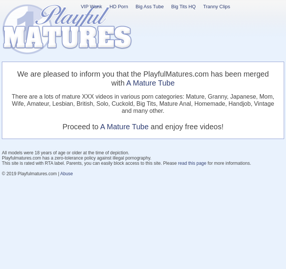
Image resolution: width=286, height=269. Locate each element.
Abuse (66, 173)
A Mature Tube (150, 83)
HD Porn (118, 6)
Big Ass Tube (150, 6)
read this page (192, 163)
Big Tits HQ (183, 6)
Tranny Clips (216, 6)
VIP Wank (91, 6)
